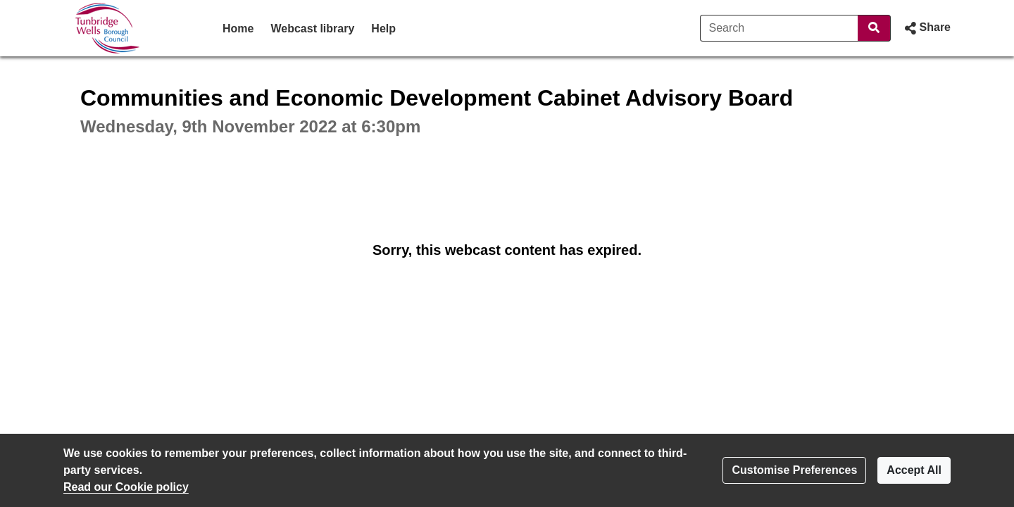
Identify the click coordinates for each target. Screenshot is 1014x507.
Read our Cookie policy (126, 487)
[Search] (779, 28)
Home (238, 29)
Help (383, 29)
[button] (926, 28)
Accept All (914, 470)
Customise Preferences (794, 470)
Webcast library (312, 29)
